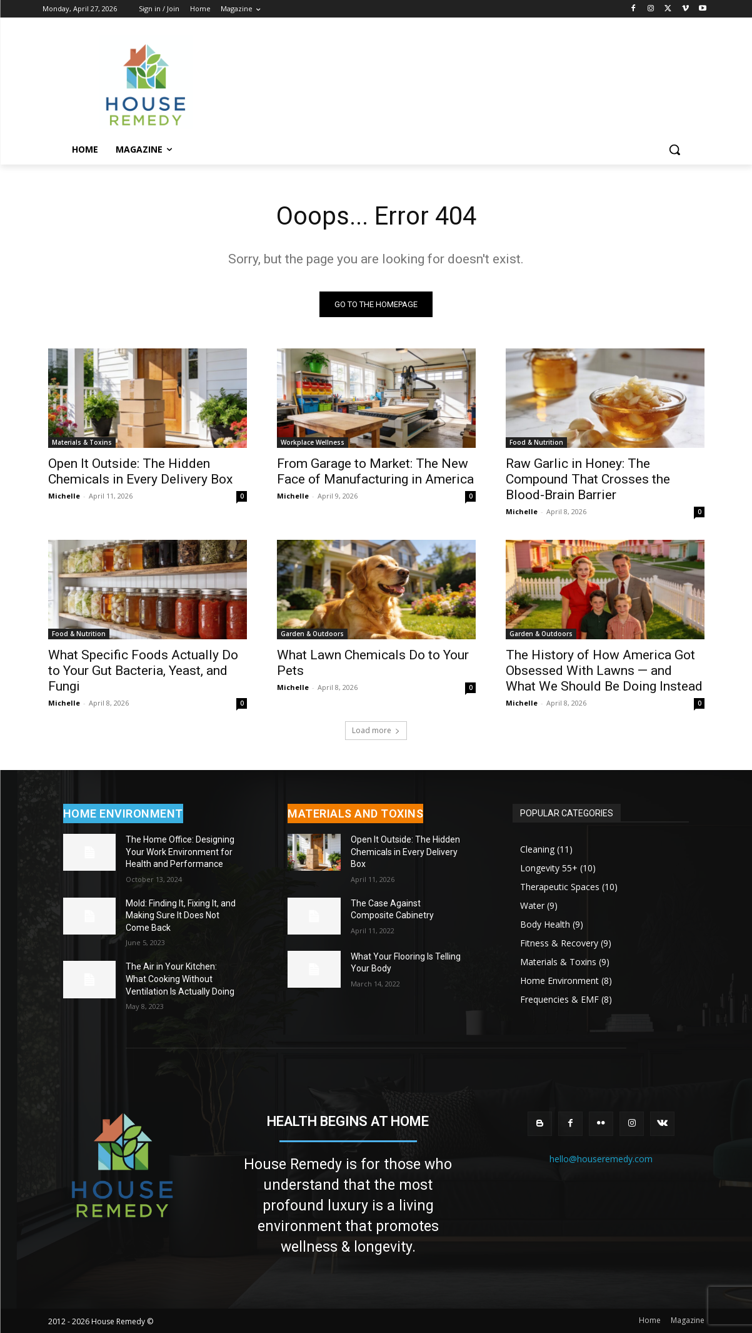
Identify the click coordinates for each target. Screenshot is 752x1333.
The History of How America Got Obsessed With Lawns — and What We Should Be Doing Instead (604, 670)
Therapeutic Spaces (559, 887)
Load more (376, 730)
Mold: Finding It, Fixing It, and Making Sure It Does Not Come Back (181, 915)
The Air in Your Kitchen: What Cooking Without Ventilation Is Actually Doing (180, 979)
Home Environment (559, 980)
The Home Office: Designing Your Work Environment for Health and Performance (180, 851)
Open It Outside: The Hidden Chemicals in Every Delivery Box (140, 471)
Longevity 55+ (549, 868)
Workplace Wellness (312, 442)
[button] (674, 149)
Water (532, 905)
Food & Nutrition (536, 442)
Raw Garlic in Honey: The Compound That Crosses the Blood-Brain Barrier (588, 479)
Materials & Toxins (82, 442)
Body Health (545, 924)
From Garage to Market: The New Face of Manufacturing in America (375, 471)
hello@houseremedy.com (601, 1159)
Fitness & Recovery (559, 943)
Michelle (64, 495)
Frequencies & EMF (559, 999)
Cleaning (537, 849)
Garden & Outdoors (312, 633)
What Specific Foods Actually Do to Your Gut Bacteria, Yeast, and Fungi (143, 670)
